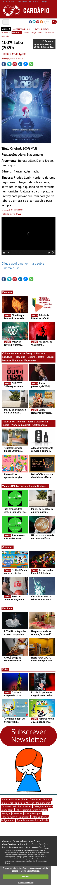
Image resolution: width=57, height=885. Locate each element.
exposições (6, 36)
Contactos (6, 841)
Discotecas (35, 799)
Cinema (32, 356)
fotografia (6, 32)
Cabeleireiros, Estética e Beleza (31, 809)
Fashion (7, 608)
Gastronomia (39, 424)
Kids (5, 669)
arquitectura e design (22, 28)
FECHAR (25, 876)
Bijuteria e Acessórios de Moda (32, 820)
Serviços (6, 813)
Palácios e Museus (24, 802)
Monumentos (43, 802)
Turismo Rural (28, 486)
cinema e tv (16, 32)
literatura (49, 32)
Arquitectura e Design (23, 353)
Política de (25, 882)
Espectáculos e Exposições (15, 816)
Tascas (6, 424)
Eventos (7, 292)
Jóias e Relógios (32, 813)
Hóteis (15, 486)
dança (33, 32)
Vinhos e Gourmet (21, 424)
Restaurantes (19, 421)
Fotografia (20, 356)
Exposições (31, 360)
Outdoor (7, 547)
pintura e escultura (41, 28)
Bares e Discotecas (38, 421)
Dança (51, 356)
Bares (25, 799)
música (40, 32)
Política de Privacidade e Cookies (26, 841)
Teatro (42, 356)
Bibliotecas (7, 802)
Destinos (42, 486)
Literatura (18, 360)
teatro (26, 32)
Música (6, 360)
